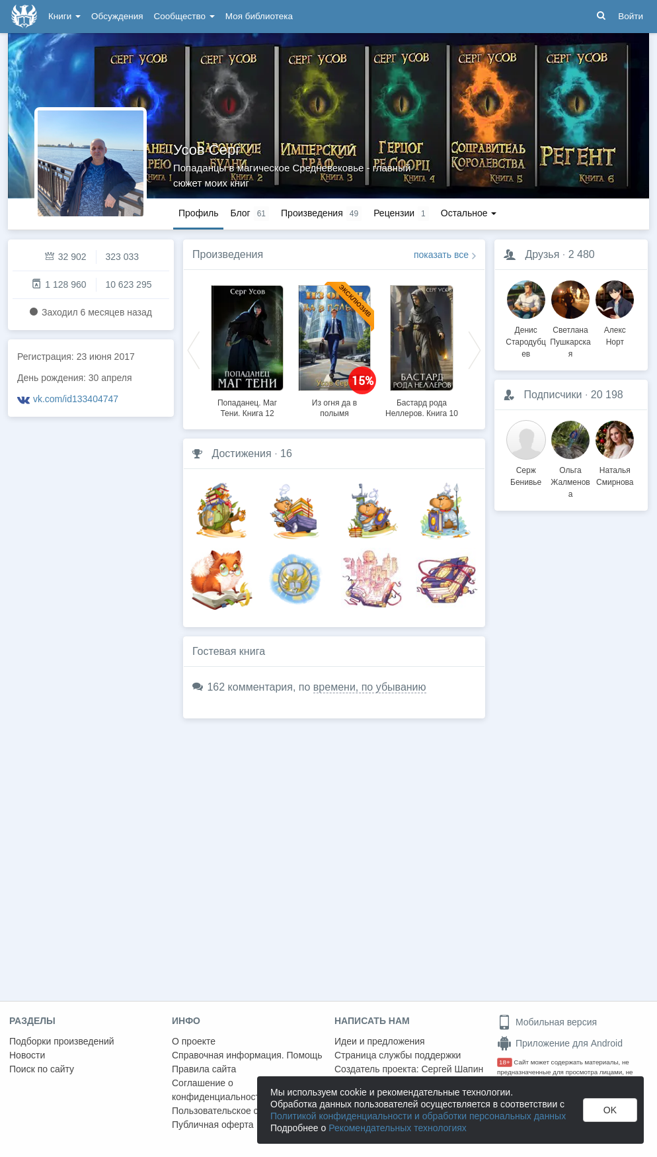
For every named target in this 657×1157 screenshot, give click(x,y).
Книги (64, 16)
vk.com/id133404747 (75, 399)
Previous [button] (193, 349)
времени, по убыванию (369, 687)
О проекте (193, 1041)
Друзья (542, 254)
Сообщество (184, 16)
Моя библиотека (259, 16)
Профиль (198, 213)
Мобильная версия (547, 1022)
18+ (504, 1062)
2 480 (581, 254)
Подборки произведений (61, 1041)
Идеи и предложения (379, 1041)
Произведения (227, 254)
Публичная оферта (213, 1124)
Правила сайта (204, 1069)
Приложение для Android (560, 1043)
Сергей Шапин (452, 1069)
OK (610, 1110)
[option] (247, 349)
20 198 (607, 394)
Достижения (241, 453)
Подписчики (552, 394)
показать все (441, 254)
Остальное (469, 213)
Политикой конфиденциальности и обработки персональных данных (418, 1116)
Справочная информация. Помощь (247, 1055)
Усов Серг (207, 150)
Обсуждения (117, 16)
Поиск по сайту (41, 1069)
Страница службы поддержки (397, 1055)
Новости (27, 1055)
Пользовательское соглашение (238, 1110)
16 (286, 453)
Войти (630, 16)
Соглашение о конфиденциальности (218, 1090)
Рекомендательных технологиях (397, 1128)
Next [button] (474, 349)
